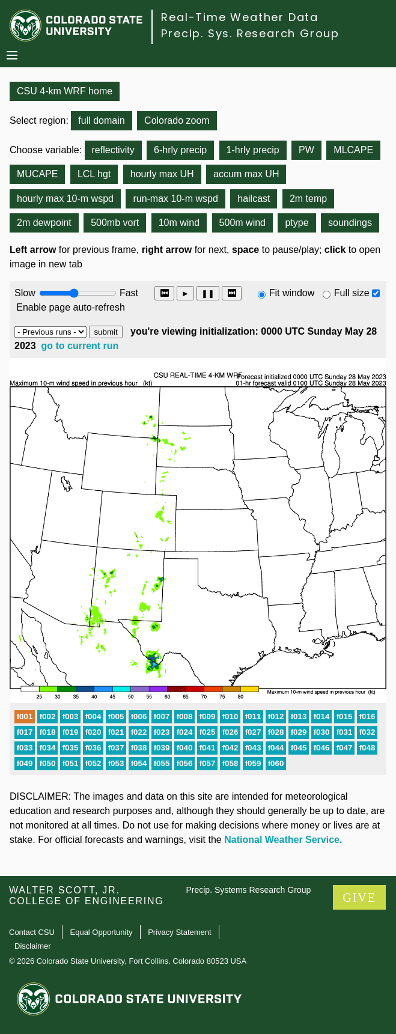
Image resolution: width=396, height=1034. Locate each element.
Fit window (292, 293)
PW (306, 150)
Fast (128, 293)
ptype (296, 222)
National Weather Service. (283, 840)
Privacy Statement (180, 932)
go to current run (80, 346)
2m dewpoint (44, 222)
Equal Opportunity (101, 932)
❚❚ (208, 293)
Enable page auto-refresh (70, 307)
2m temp (308, 198)
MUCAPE (37, 174)
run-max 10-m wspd (175, 198)
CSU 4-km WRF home (64, 91)
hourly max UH (162, 174)
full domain (101, 120)
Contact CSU (32, 932)
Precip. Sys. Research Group (250, 33)
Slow (24, 293)
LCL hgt (94, 174)
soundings (350, 222)
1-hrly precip (253, 150)
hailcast (253, 198)
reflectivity (113, 150)
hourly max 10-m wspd (65, 198)
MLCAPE (353, 150)
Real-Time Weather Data (239, 17)
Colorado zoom (177, 120)
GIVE (359, 897)
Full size (352, 293)
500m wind (242, 222)
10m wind (179, 222)
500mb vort (115, 222)
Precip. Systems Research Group (248, 890)
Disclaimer (32, 945)
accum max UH (246, 174)
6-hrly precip (180, 150)
